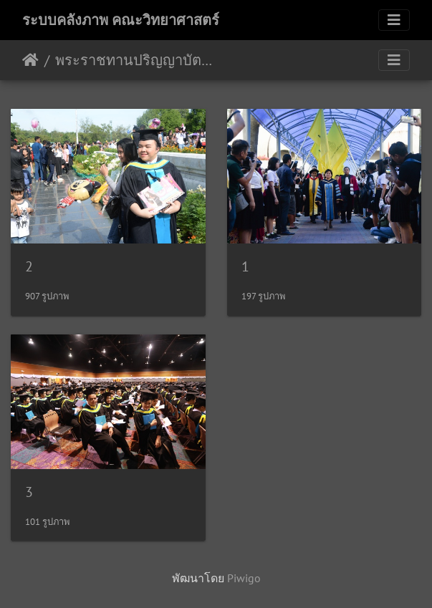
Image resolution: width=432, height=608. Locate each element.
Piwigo (244, 578)
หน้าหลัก (30, 60)
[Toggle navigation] (394, 20)
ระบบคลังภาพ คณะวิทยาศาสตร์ (120, 20)
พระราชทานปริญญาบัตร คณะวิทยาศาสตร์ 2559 (136, 60)
